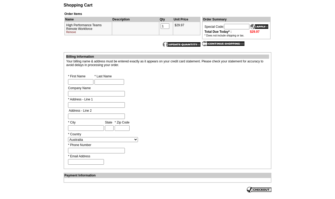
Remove (71, 32)
